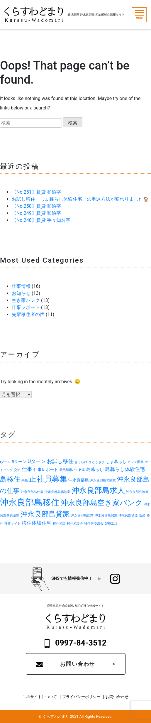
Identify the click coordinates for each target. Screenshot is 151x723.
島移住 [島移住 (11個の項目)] (10, 479)
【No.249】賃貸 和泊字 (36, 213)
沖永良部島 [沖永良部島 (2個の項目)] (78, 480)
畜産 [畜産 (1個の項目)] (142, 515)
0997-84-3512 (76, 643)
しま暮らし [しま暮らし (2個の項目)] (116, 461)
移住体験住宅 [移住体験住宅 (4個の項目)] (37, 523)
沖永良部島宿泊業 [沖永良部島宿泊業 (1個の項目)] (57, 492)
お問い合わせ (77, 664)
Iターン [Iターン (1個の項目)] (5, 462)
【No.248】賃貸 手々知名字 (41, 220)
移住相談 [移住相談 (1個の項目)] (59, 524)
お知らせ (21, 293)
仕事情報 (21, 286)
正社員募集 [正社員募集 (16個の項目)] (48, 478)
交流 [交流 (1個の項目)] (17, 470)
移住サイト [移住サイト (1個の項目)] (12, 524)
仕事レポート (26, 307)
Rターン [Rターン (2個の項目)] (19, 461)
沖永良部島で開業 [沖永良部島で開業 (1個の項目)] (103, 480)
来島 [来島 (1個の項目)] (24, 480)
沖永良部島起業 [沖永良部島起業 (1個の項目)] (82, 515)
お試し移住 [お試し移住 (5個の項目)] (60, 461)
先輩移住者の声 (28, 314)
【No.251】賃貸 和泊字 (36, 192)
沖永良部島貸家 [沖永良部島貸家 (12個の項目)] (45, 514)
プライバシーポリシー (81, 697)
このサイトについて (40, 697)
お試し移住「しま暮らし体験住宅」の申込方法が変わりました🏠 (80, 199)
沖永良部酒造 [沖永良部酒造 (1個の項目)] (128, 515)
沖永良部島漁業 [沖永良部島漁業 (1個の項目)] (137, 492)
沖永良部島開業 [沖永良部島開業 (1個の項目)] (106, 515)
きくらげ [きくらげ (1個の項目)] (80, 462)
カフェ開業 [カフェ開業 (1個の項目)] (136, 462)
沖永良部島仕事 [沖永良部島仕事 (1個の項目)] (32, 492)
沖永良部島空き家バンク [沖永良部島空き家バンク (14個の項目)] (101, 503)
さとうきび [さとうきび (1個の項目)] (97, 462)
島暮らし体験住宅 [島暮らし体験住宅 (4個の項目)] (125, 469)
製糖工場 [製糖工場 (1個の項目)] (111, 524)
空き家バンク (26, 300)
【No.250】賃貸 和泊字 (36, 206)
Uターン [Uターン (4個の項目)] (37, 461)
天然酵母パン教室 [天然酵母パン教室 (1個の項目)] (72, 470)
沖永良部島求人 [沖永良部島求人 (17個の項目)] (98, 490)
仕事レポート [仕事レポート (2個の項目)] (45, 469)
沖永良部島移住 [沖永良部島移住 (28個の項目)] (30, 502)
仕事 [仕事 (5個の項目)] (27, 469)
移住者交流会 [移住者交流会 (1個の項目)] (94, 524)
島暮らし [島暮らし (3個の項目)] (95, 469)
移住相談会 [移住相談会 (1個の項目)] (75, 524)
